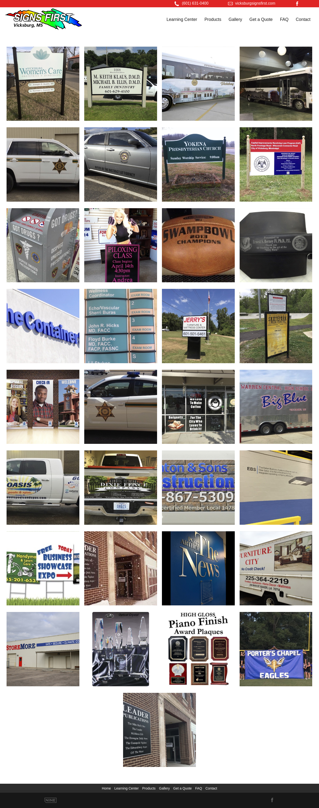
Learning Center (182, 19)
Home (106, 788)
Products (212, 19)
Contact (303, 19)
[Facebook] (297, 4)
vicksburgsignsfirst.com (255, 3)
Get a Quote (261, 19)
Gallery (235, 19)
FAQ (284, 19)
